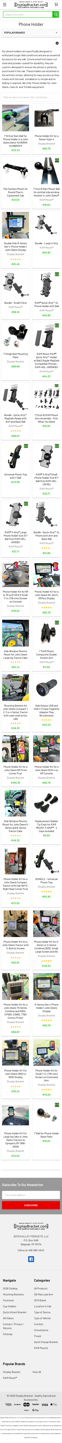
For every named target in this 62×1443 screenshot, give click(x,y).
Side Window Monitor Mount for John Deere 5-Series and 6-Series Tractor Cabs (15, 826)
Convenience (41, 1330)
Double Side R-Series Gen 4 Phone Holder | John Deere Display (15, 246)
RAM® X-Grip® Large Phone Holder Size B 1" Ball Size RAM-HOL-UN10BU (15, 537)
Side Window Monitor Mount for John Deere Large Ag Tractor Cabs (15, 654)
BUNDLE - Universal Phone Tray (46, 880)
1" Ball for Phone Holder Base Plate (46, 1135)
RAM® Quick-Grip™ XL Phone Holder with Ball (46, 304)
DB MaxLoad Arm (43, 1294)
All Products (40, 1288)
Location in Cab (42, 1306)
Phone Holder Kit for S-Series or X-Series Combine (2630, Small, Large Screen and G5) (46, 946)
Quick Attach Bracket (14, 1312)
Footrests (8, 1300)
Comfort (38, 1324)
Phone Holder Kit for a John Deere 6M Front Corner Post (15, 770)
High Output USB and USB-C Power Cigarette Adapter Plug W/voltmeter (46, 710)
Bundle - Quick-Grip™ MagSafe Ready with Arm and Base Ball (15, 418)
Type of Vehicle (42, 1318)
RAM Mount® (10, 1377)
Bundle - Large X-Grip (46, 243)
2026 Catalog (10, 1288)
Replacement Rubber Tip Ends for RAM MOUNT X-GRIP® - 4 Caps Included (46, 826)
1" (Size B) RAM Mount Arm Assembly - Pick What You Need (46, 418)
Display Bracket (11, 1371)
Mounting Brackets (13, 1294)
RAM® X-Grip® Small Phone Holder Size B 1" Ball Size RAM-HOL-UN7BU (46, 479)
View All (36, 1371)
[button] (57, 43)
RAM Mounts (41, 1347)
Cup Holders (9, 1306)
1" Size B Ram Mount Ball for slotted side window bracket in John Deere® (46, 192)
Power (37, 1336)
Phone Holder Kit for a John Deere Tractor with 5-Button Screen (15, 945)
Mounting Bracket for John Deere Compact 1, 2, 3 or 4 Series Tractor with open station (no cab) (15, 712)
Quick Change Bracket (46, 1341)
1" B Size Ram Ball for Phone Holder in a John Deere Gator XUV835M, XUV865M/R (15, 140)
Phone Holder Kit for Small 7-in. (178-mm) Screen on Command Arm (46, 1075)
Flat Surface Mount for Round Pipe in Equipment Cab (15, 192)
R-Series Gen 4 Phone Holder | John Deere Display (46, 1008)
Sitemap (7, 1334)
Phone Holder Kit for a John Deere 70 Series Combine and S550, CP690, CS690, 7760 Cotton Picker (15, 1011)
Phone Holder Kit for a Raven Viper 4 (47, 137)
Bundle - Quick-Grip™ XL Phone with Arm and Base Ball (46, 535)
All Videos (8, 1318)
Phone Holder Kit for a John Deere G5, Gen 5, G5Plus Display (47, 595)
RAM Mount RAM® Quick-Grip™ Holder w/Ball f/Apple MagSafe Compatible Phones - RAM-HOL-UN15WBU (46, 360)
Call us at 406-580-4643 (31, 1250)
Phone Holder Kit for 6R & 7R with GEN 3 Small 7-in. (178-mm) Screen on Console (15, 596)
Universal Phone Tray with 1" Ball (15, 476)
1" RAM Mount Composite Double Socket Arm (46, 654)
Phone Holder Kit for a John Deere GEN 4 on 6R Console (47, 770)
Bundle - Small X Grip (15, 302)
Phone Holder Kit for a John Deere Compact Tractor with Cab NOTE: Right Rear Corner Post (15, 883)
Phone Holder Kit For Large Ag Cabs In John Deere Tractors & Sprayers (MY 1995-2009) (15, 1140)
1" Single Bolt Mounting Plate (15, 355)
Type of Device (42, 1312)
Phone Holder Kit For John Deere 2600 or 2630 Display (15, 1074)
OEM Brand (40, 1300)
